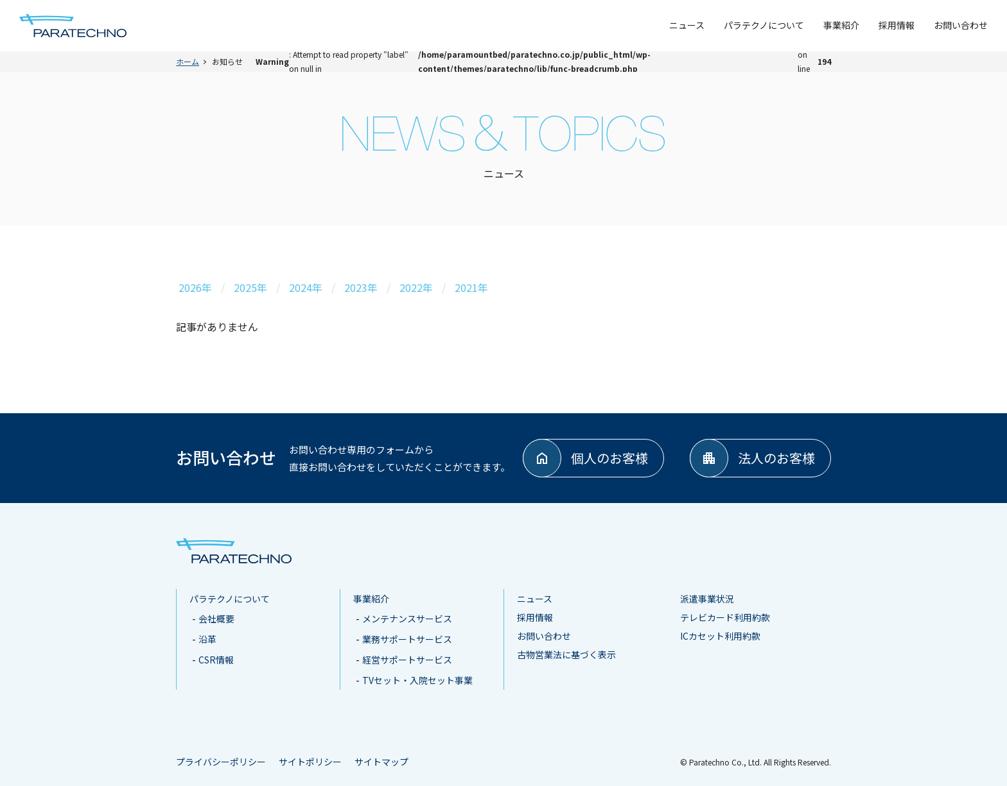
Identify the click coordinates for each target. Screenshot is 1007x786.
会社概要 (216, 618)
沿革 (207, 639)
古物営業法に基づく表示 (566, 654)
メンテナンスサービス (407, 618)
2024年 (305, 287)
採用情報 (897, 25)
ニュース (687, 25)
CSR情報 (216, 659)
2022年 (416, 287)
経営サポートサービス (407, 659)
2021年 (471, 287)
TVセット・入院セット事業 (417, 680)
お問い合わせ (961, 25)
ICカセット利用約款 (720, 635)
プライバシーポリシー (221, 761)
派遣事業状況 (707, 598)
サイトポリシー (310, 761)
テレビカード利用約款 (725, 617)
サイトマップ (381, 761)
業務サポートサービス (407, 639)
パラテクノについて (764, 25)
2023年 (361, 287)
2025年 (250, 287)
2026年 (195, 287)
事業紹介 (841, 25)
